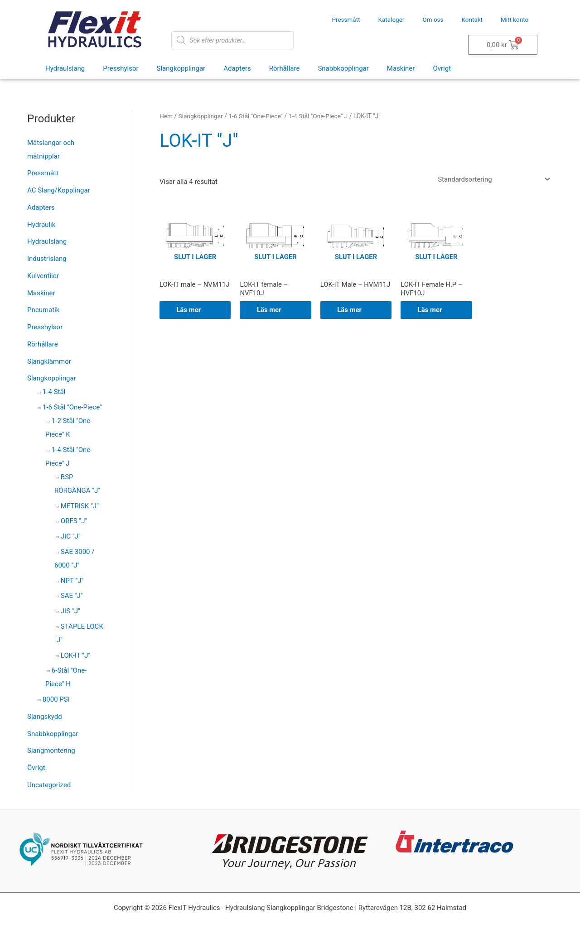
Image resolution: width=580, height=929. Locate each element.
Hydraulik (41, 225)
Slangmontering (51, 750)
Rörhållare (284, 68)
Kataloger (391, 19)
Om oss (432, 19)
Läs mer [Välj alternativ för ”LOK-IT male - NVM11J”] (190, 310)
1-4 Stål (54, 392)
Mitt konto (514, 19)
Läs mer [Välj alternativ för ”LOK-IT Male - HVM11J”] (350, 310)
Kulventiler (43, 276)
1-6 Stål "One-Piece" (72, 407)
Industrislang (47, 259)
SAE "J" (72, 596)
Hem (166, 116)
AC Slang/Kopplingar (58, 190)
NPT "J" (72, 581)
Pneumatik (43, 310)
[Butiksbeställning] (491, 179)
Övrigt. (37, 768)
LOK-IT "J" (75, 655)
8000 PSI (56, 699)
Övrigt (442, 68)
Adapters (237, 68)
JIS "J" (70, 611)
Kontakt (472, 19)
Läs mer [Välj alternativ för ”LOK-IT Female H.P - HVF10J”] (431, 310)
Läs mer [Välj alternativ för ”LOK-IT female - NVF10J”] (270, 310)
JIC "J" (71, 536)
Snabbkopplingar (343, 68)
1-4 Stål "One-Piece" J (319, 116)
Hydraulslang (65, 68)
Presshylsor (120, 68)
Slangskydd (44, 716)
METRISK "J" (80, 506)
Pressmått (346, 19)
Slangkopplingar (181, 68)
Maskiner (401, 68)
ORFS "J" (74, 521)
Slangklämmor (49, 361)
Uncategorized (49, 785)
